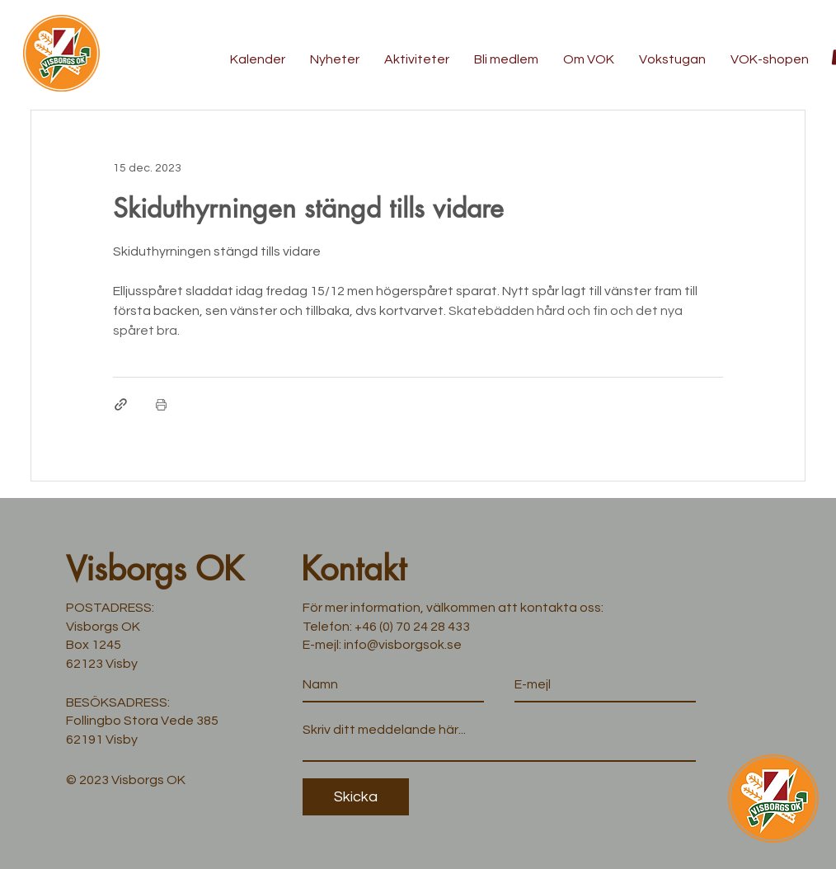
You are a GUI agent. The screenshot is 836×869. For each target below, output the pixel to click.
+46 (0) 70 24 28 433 (412, 626)
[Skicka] (356, 796)
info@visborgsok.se (403, 644)
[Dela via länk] (121, 404)
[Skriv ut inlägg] (161, 404)
